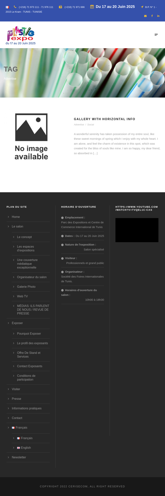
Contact (17, 418)
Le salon (17, 226)
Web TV (22, 296)
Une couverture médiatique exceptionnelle (27, 263)
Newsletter (19, 457)
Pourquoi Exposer (29, 333)
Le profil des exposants (32, 343)
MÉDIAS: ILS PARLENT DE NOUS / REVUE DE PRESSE (33, 309)
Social (90, 124)
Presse (16, 398)
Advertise (79, 124)
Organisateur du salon (32, 277)
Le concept (24, 237)
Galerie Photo (26, 286)
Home (16, 216)
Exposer (17, 323)
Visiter (16, 389)
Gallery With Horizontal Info (104, 119)
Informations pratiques (26, 408)
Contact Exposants (29, 366)
